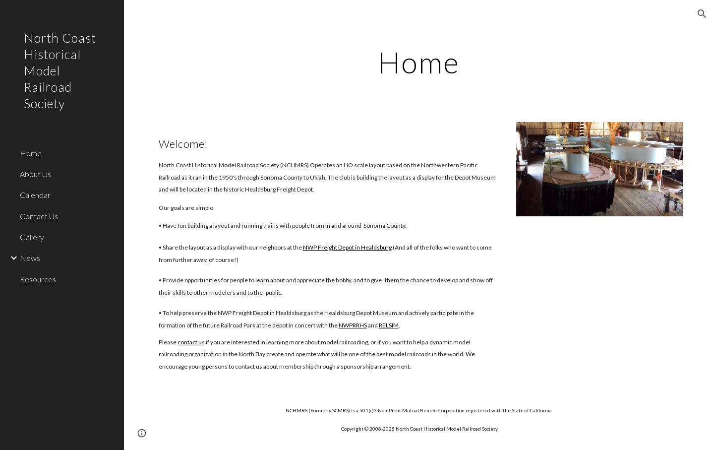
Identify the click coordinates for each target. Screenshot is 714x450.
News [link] (30, 257)
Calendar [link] (35, 194)
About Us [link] (35, 174)
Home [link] (31, 153)
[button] (702, 14)
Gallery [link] (32, 237)
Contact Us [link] (39, 216)
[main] (419, 62)
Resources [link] (38, 279)
